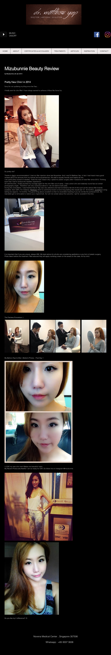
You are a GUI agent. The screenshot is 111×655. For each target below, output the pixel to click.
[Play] (3, 34)
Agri (13, 175)
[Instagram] (107, 34)
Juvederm (98, 190)
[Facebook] (96, 34)
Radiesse (33, 190)
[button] (74, 51)
